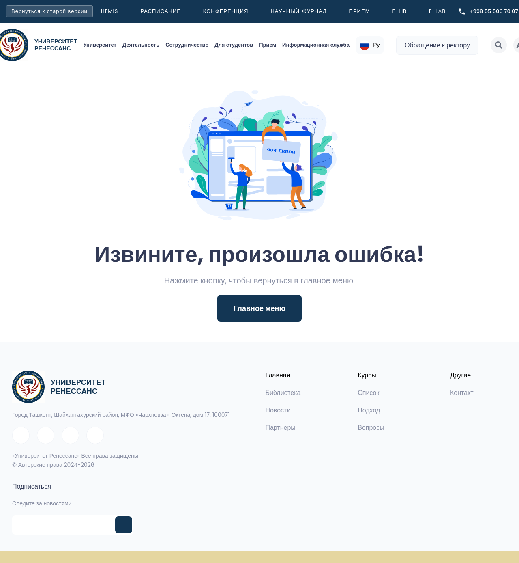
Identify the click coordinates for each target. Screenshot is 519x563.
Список (368, 392)
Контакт (462, 392)
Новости (277, 410)
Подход (369, 410)
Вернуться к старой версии (49, 11)
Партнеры (280, 427)
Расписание (160, 11)
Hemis (109, 11)
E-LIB (399, 11)
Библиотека (282, 392)
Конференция (226, 11)
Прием (359, 11)
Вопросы (371, 427)
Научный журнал (298, 11)
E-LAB (437, 11)
